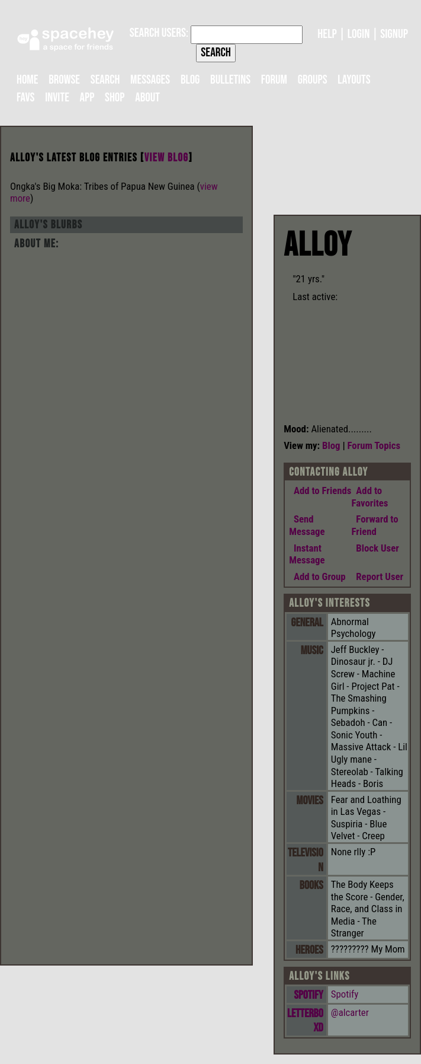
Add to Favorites (370, 497)
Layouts (354, 79)
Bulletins (230, 79)
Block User (375, 548)
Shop (114, 97)
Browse (64, 79)
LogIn (359, 34)
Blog (190, 79)
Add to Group (317, 576)
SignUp (394, 34)
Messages (150, 79)
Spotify (308, 995)
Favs (25, 97)
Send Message (306, 525)
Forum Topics (374, 445)
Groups (312, 79)
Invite (57, 97)
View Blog (166, 158)
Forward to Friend (375, 525)
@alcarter (350, 1012)
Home (27, 79)
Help (327, 34)
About (147, 97)
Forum (274, 79)
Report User (378, 576)
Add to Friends (320, 490)
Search (216, 52)
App (87, 97)
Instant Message (306, 554)
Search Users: (159, 33)
